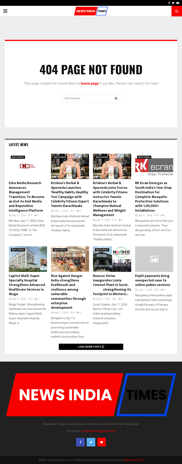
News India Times (134, 460)
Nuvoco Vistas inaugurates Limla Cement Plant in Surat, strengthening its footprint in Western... (112, 285)
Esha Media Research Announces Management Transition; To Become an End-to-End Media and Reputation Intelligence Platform (26, 196)
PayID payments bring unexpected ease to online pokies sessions (152, 280)
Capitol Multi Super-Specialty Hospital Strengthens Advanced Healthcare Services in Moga (27, 285)
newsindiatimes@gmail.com (98, 431)
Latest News (18, 144)
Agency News (18, 157)
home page (90, 83)
